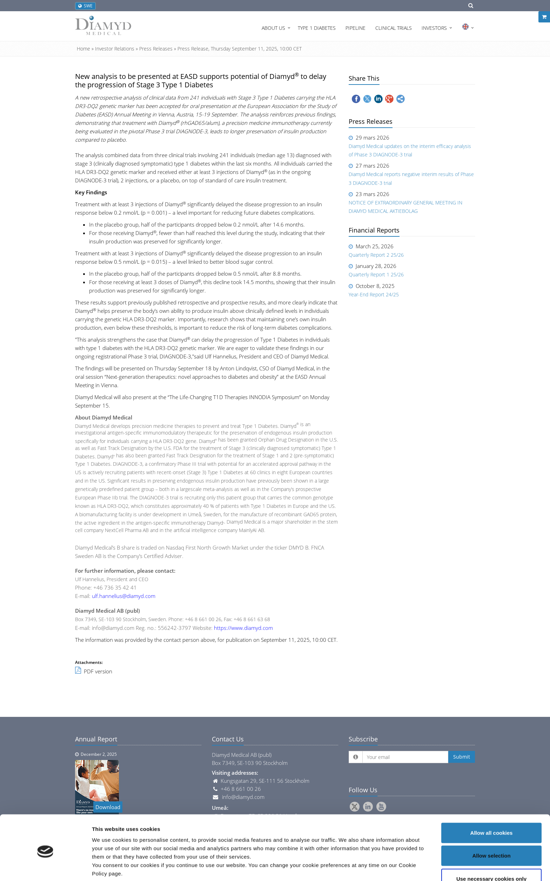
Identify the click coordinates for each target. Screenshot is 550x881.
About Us (273, 28)
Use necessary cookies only (491, 850)
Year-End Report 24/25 (374, 294)
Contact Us (228, 739)
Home (83, 48)
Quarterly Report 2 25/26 (376, 254)
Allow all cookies (491, 804)
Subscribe (363, 739)
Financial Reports (374, 230)
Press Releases (156, 48)
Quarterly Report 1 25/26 (376, 274)
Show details (368, 867)
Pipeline (355, 28)
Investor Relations (114, 48)
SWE (85, 6)
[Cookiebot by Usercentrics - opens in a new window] (45, 867)
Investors (434, 28)
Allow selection (491, 827)
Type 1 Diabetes (317, 28)
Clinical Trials (393, 28)
